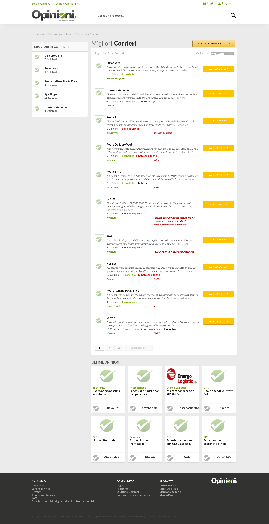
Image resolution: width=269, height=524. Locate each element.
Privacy (36, 491)
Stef (109, 236)
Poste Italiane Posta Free (122, 290)
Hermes (111, 263)
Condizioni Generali (44, 495)
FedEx (110, 198)
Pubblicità (38, 485)
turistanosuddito (187, 407)
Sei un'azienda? (41, 3)
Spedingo (50, 94)
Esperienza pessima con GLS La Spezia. (179, 442)
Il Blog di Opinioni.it (66, 3)
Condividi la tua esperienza (133, 495)
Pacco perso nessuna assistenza (106, 392)
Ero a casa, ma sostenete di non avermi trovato (215, 442)
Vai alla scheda (218, 68)
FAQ (34, 498)
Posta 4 (111, 117)
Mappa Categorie (170, 491)
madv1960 (224, 457)
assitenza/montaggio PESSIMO (180, 392)
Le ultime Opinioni (127, 491)
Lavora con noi (41, 488)
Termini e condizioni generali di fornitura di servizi (63, 501)
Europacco (113, 62)
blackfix (150, 457)
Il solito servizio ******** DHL (219, 392)
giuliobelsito (112, 457)
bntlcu (187, 457)
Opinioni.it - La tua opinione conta (61, 15)
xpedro (224, 407)
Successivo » (138, 347)
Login (210, 3)
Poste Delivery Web (119, 144)
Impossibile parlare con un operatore (145, 392)
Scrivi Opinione (168, 488)
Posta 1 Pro (113, 171)
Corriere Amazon (117, 90)
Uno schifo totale (104, 440)
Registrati (228, 3)
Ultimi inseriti (168, 485)
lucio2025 (113, 407)
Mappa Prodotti (169, 495)
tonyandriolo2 (149, 407)
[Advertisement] (60, 143)
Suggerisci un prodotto (214, 43)
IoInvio (110, 317)
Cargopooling (53, 55)
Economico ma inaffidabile (139, 442)
